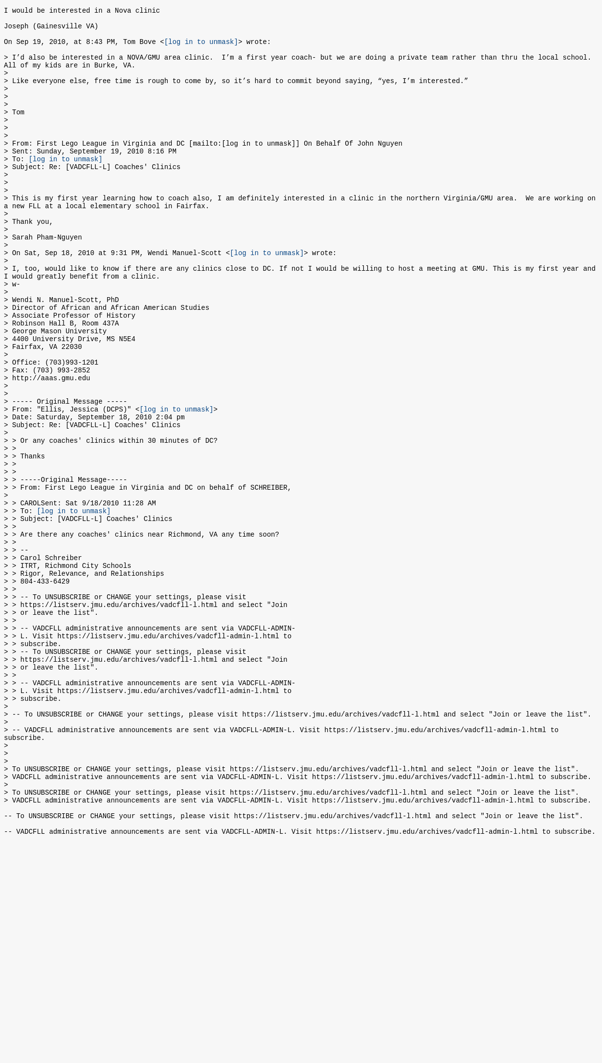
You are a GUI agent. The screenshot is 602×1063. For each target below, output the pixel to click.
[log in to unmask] (201, 48)
